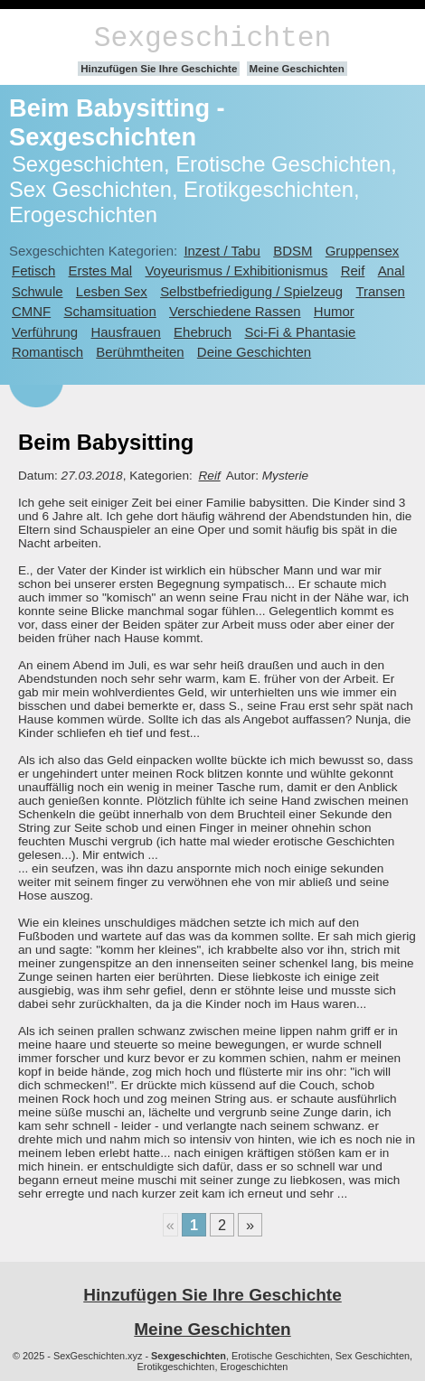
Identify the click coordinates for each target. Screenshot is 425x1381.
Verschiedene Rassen (234, 311)
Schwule (37, 291)
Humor (334, 311)
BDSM (292, 250)
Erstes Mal (101, 270)
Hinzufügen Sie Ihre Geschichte (158, 68)
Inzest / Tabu (222, 250)
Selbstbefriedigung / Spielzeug (251, 291)
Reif (353, 270)
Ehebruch (202, 332)
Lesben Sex (111, 291)
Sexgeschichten (213, 38)
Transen (379, 291)
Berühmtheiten (140, 351)
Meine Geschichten (297, 68)
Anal (391, 270)
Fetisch (33, 270)
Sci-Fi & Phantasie (299, 332)
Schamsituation (110, 311)
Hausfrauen (125, 332)
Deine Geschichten (254, 351)
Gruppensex (362, 250)
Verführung (45, 332)
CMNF (31, 311)
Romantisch (47, 351)
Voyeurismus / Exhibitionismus (236, 270)
